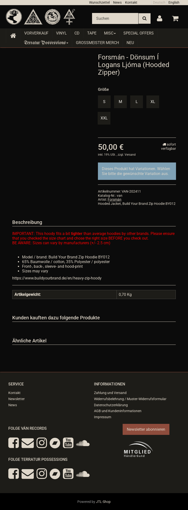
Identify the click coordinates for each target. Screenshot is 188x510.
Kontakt (131, 2)
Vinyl (61, 33)
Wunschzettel (99, 2)
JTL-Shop (103, 502)
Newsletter (16, 399)
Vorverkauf (36, 33)
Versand (130, 154)
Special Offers (138, 33)
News (117, 2)
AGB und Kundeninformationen (117, 411)
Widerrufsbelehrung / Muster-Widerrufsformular (130, 399)
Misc (110, 33)
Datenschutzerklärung (111, 405)
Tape (91, 33)
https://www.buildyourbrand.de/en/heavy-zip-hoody (57, 278)
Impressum (102, 417)
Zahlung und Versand (110, 393)
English (173, 2)
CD (77, 33)
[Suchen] (115, 18)
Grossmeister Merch (97, 42)
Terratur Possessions (46, 43)
